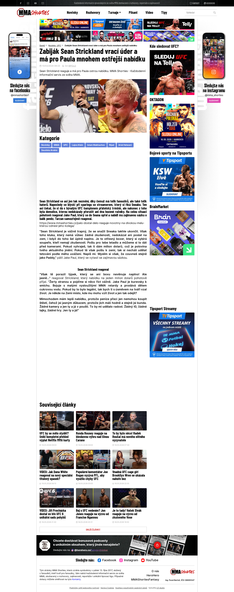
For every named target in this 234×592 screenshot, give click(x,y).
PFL (87, 466)
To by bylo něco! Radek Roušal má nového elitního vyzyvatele (128, 437)
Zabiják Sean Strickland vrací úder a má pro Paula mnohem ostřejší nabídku (101, 46)
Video (149, 13)
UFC (59, 46)
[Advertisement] (93, 177)
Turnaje (114, 13)
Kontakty (76, 579)
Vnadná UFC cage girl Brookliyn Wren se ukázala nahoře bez (128, 476)
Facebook (107, 560)
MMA (56, 145)
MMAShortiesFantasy (145, 579)
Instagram (128, 560)
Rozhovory (93, 13)
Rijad (111, 145)
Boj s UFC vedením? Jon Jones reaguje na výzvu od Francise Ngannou (92, 514)
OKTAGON (126, 427)
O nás (155, 571)
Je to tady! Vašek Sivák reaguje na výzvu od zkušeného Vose (126, 514)
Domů (42, 46)
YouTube (149, 560)
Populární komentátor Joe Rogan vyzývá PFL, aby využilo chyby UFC (92, 476)
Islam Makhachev (96, 145)
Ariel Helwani (125, 145)
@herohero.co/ (89, 550)
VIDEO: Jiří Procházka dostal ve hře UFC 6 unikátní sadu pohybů (53, 514)
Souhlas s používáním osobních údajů (131, 588)
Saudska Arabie (49, 150)
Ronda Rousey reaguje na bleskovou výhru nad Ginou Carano (92, 437)
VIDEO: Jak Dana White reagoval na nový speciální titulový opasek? (56, 476)
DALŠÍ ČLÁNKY (93, 530)
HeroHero (153, 575)
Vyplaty (52, 427)
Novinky (72, 13)
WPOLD (72, 66)
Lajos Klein (77, 145)
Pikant (133, 13)
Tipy (164, 13)
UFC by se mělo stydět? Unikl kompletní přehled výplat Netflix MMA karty (55, 437)
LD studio (161, 588)
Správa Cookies (107, 588)
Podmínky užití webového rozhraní (84, 588)
